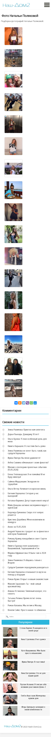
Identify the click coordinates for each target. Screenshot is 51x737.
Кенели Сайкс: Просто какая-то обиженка (27, 610)
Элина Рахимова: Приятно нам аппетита (26, 429)
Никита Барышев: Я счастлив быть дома (26, 446)
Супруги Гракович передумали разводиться (28, 567)
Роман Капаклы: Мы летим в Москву (24, 605)
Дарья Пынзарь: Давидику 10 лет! (23, 434)
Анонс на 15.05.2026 (17, 527)
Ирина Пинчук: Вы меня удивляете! (24, 458)
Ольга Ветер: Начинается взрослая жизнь (27, 488)
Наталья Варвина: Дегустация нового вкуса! (28, 500)
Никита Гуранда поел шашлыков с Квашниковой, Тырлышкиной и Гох (23, 547)
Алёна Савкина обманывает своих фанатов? (28, 462)
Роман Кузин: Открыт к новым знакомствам (28, 579)
